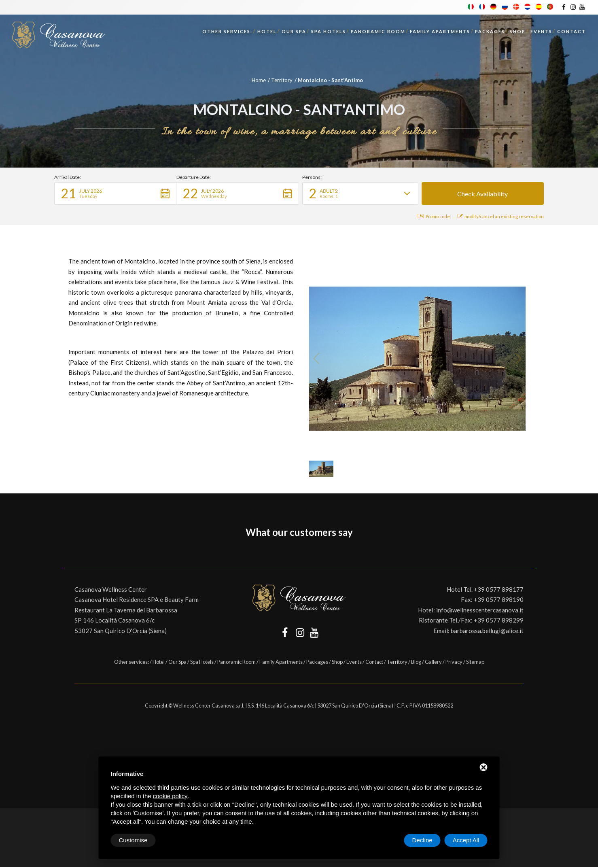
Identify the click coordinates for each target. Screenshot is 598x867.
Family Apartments (440, 31)
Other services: (227, 31)
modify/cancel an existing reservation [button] (501, 216)
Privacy (453, 662)
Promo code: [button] (434, 216)
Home (259, 80)
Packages (490, 31)
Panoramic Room (378, 31)
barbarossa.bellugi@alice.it (487, 630)
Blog (416, 662)
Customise (133, 840)
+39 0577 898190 (499, 599)
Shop (518, 31)
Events (541, 31)
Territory (282, 80)
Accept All (466, 840)
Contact (571, 31)
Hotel (267, 31)
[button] (115, 193)
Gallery (433, 662)
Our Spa (294, 31)
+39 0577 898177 (499, 589)
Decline (422, 840)
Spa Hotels (328, 31)
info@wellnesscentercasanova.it (480, 610)
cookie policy (170, 796)
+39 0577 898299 (499, 620)
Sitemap (475, 662)
